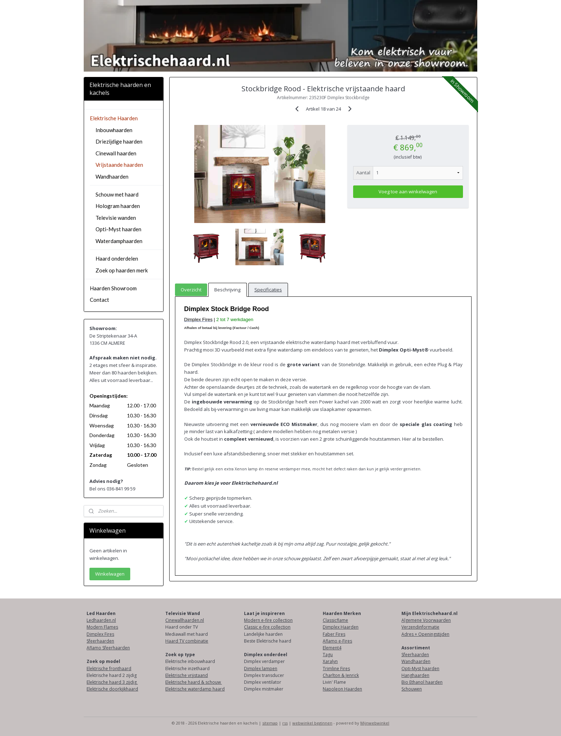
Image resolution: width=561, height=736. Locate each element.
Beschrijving (227, 289)
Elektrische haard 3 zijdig (112, 682)
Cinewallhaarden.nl (184, 620)
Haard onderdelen (117, 258)
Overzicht (191, 289)
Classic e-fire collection (267, 627)
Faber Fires (334, 634)
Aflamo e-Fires (337, 641)
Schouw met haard (117, 194)
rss (285, 723)
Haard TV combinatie (186, 641)
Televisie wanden (116, 217)
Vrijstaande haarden (119, 164)
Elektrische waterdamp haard (195, 689)
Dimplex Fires (100, 634)
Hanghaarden (415, 675)
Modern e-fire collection (268, 620)
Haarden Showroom (113, 288)
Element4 (332, 648)
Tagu (328, 655)
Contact (99, 299)
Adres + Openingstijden (425, 634)
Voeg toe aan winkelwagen (408, 191)
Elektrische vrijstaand (186, 675)
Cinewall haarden (116, 153)
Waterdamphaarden (119, 241)
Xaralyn (330, 661)
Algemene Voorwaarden (426, 620)
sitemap (270, 723)
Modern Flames (102, 627)
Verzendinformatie (420, 627)
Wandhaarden (112, 176)
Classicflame (335, 620)
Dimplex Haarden (340, 627)
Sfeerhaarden (100, 641)
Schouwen (411, 689)
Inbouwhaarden (114, 130)
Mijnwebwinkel (374, 723)
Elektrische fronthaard (109, 668)
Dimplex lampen (260, 668)
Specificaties (268, 289)
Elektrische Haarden (114, 118)
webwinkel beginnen (312, 723)
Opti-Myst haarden (118, 229)
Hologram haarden (118, 206)
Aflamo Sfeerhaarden (108, 648)
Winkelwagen (110, 574)
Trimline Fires (336, 668)
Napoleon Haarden (342, 689)
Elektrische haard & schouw (193, 682)
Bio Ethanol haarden (422, 682)
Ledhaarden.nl (101, 620)
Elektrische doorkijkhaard (112, 689)
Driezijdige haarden (119, 141)
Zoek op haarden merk (122, 270)
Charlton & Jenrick (341, 675)
